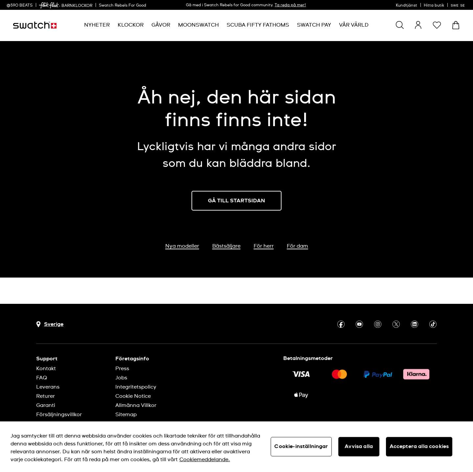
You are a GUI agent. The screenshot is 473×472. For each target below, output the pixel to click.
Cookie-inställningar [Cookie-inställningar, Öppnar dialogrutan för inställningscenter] (301, 446)
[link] (49, 5)
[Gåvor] (160, 25)
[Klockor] (131, 25)
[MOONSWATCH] (198, 25)
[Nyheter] (97, 25)
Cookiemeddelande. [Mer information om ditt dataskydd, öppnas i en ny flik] (204, 459)
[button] (437, 25)
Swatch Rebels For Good (122, 6)
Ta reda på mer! (290, 5)
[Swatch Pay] (314, 25)
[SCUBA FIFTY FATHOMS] (258, 25)
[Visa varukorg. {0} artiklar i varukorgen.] (456, 25)
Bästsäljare (226, 246)
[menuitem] (97, 25)
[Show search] (400, 25)
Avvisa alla (359, 446)
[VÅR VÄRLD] (354, 25)
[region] (236, 446)
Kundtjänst (406, 6)
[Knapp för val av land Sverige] (49, 324)
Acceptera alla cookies (419, 446)
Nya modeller (182, 246)
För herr (264, 246)
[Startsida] (34, 25)
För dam (297, 246)
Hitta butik (434, 6)
